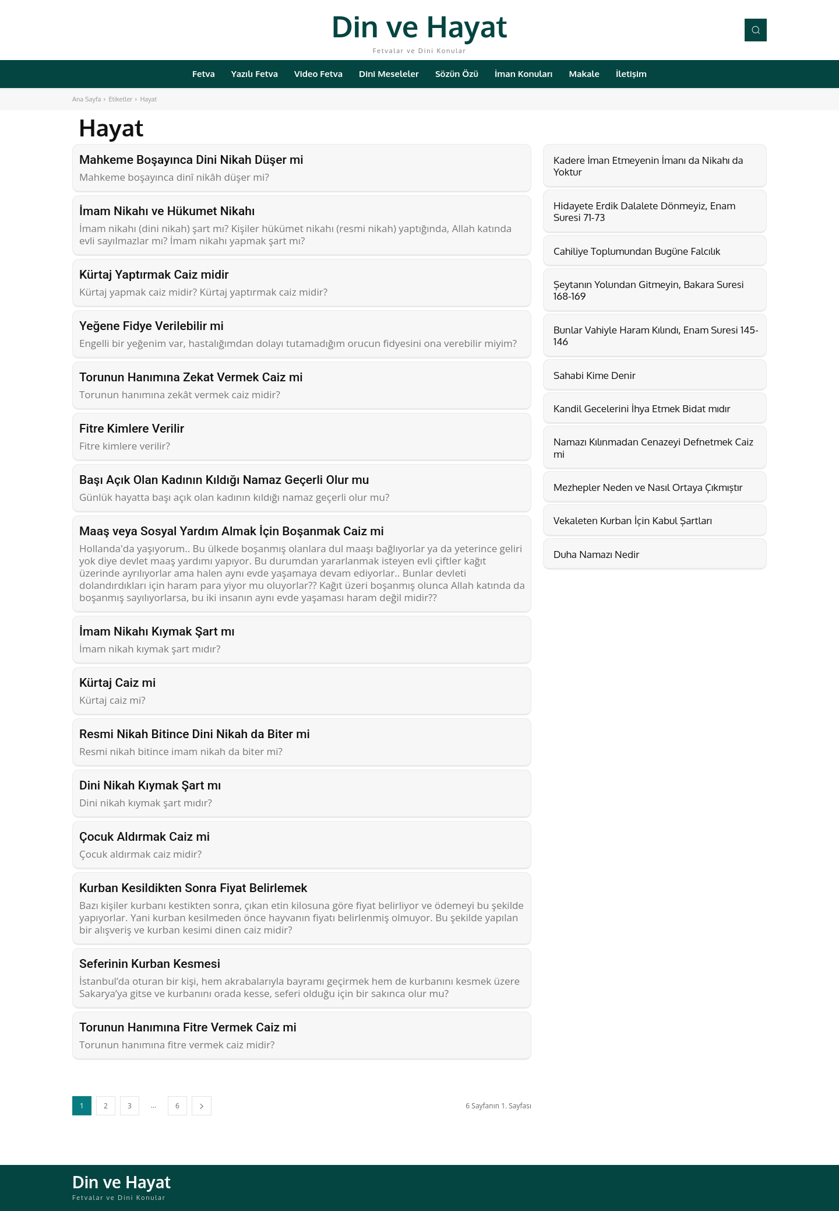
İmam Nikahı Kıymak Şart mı (157, 631)
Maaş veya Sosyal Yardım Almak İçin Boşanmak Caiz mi (231, 531)
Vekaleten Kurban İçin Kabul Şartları (633, 520)
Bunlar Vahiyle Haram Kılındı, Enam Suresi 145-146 (656, 335)
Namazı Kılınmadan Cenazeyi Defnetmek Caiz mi (653, 447)
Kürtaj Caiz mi (117, 683)
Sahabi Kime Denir (595, 375)
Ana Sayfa (86, 99)
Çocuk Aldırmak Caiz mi (144, 837)
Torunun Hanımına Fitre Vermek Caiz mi (188, 1027)
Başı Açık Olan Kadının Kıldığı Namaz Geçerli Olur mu (224, 480)
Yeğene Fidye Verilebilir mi (151, 326)
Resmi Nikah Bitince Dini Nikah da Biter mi (194, 734)
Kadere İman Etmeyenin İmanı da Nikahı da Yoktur (648, 166)
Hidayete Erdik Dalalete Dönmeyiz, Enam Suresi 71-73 (644, 211)
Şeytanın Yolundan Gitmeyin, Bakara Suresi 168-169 (649, 290)
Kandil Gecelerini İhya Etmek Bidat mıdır (642, 408)
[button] (756, 30)
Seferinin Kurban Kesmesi (149, 964)
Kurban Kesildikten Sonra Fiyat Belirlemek (193, 888)
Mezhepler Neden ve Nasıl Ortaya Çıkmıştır (648, 487)
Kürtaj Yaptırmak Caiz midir (154, 275)
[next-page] (201, 1105)
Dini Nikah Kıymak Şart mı (150, 785)
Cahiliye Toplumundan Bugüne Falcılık (637, 251)
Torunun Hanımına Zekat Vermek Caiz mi (191, 377)
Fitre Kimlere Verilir (131, 429)
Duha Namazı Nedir (596, 554)
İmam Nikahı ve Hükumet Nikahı (167, 211)
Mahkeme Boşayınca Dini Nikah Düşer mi (191, 160)
